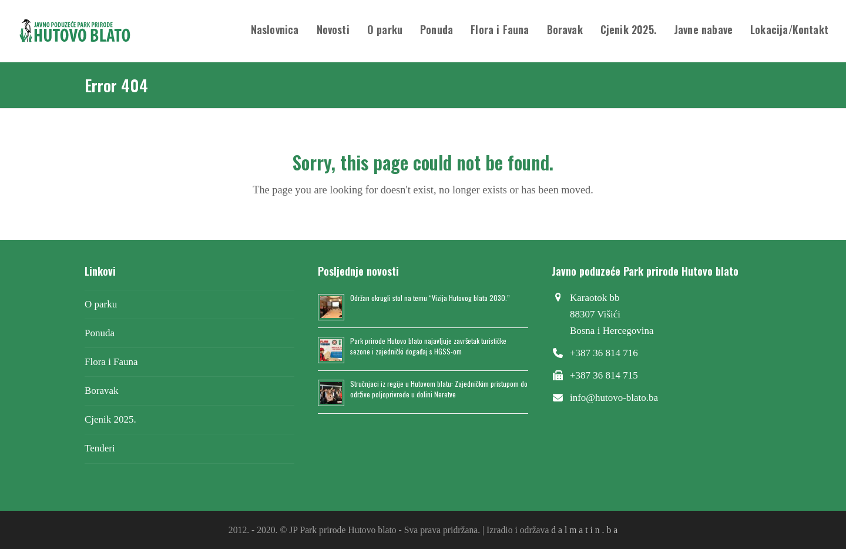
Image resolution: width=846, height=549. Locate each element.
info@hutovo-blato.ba (614, 397)
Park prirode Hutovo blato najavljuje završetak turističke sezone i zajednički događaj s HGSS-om (428, 346)
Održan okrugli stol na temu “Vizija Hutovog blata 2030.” (430, 298)
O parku (101, 304)
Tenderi (100, 448)
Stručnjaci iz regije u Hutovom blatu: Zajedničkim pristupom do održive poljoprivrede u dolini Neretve (439, 389)
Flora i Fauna (111, 361)
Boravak (102, 390)
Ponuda (100, 333)
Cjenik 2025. (110, 419)
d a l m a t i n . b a (584, 530)
